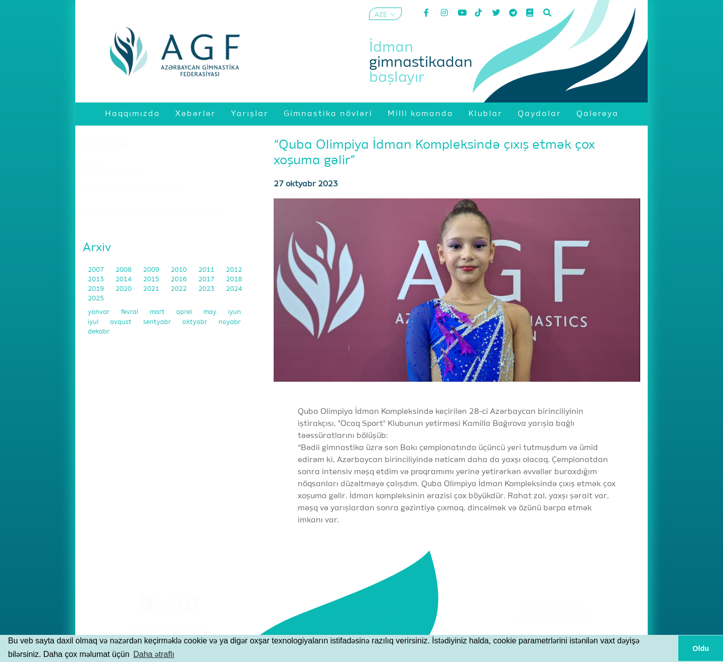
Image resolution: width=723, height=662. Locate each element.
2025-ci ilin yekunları (113, 169)
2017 (207, 279)
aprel (184, 312)
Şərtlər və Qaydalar (552, 621)
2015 (152, 279)
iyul (94, 322)
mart (158, 312)
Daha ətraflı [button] (153, 654)
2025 (96, 298)
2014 (124, 279)
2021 (152, 289)
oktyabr (195, 322)
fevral (130, 312)
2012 (234, 270)
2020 (124, 289)
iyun (234, 312)
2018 (234, 279)
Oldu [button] (700, 648)
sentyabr (157, 322)
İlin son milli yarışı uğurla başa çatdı (132, 190)
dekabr (98, 331)
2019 (96, 289)
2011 (207, 270)
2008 (124, 270)
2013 (96, 279)
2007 (96, 270)
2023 (207, 289)
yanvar (99, 312)
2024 (234, 289)
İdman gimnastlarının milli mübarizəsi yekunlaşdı (151, 211)
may (210, 312)
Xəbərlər (107, 145)
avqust (121, 322)
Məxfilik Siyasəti (552, 634)
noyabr (229, 322)
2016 (179, 279)
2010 (179, 270)
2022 (179, 289)
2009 (152, 270)
